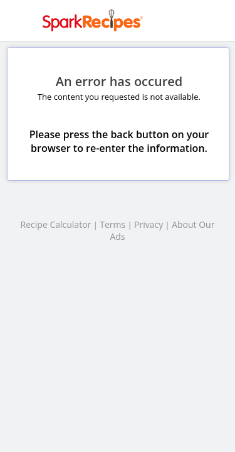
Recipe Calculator (56, 224)
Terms (112, 224)
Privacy (148, 224)
